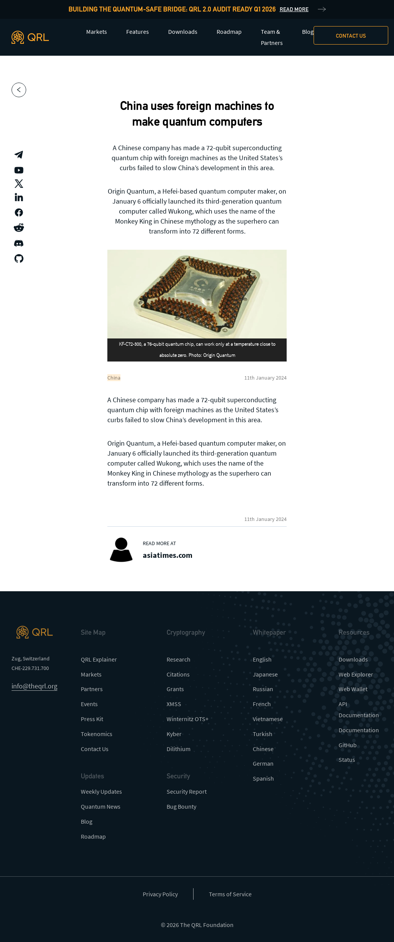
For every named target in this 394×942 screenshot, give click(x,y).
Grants (175, 689)
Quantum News (100, 806)
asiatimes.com (167, 555)
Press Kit (92, 719)
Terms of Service (230, 894)
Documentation (359, 730)
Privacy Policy (160, 894)
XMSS (174, 704)
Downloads (182, 31)
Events (89, 704)
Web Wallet (353, 689)
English (262, 659)
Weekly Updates (101, 791)
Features (137, 31)
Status (347, 759)
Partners (92, 689)
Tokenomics (96, 734)
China (113, 377)
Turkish (262, 734)
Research (178, 659)
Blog (308, 31)
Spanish (263, 778)
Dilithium (178, 749)
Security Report (187, 791)
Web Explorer (356, 674)
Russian (263, 689)
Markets (96, 31)
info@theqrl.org (34, 686)
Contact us (351, 36)
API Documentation (359, 709)
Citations (178, 674)
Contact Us (95, 749)
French (262, 704)
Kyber (174, 734)
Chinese (263, 749)
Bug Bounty (181, 806)
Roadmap (229, 31)
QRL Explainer (99, 659)
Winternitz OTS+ (188, 719)
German (263, 763)
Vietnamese (268, 719)
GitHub (348, 745)
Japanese (265, 674)
